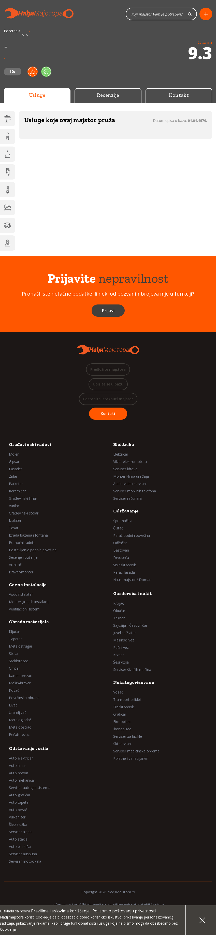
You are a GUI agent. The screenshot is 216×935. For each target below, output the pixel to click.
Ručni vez (121, 647)
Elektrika (123, 444)
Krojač (118, 603)
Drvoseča (121, 557)
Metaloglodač (20, 720)
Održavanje (126, 511)
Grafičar (119, 714)
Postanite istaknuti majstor (108, 399)
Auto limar (17, 765)
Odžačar (120, 543)
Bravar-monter (21, 572)
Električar (120, 454)
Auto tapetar (19, 802)
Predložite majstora (108, 369)
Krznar (118, 655)
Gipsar (14, 461)
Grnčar (14, 668)
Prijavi (108, 311)
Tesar (13, 528)
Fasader (15, 469)
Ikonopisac (122, 729)
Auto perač (18, 810)
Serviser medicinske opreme (136, 751)
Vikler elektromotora (130, 461)
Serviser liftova (125, 469)
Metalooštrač (20, 727)
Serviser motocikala (25, 861)
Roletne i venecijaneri (130, 758)
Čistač (118, 528)
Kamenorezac (20, 675)
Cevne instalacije (28, 585)
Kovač (14, 690)
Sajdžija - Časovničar (130, 625)
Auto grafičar (19, 795)
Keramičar (17, 491)
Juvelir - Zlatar (124, 633)
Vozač (118, 692)
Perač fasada (124, 572)
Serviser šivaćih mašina (132, 669)
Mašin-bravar (20, 683)
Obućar (119, 610)
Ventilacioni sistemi (24, 609)
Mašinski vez (123, 640)
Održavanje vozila (28, 748)
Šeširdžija (121, 662)
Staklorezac (18, 661)
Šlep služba (18, 824)
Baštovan (121, 550)
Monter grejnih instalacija (30, 602)
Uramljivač (17, 712)
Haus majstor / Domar (132, 579)
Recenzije (108, 95)
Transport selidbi (127, 699)
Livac (13, 705)
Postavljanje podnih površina (32, 550)
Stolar (14, 653)
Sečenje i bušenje (23, 557)
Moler (14, 454)
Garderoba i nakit (132, 594)
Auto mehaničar (22, 780)
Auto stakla (18, 839)
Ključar (14, 631)
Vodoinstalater (21, 594)
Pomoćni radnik (22, 542)
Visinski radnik (124, 565)
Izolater (15, 520)
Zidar (13, 476)
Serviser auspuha (23, 854)
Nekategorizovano (133, 682)
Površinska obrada (24, 698)
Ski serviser (122, 743)
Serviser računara (127, 498)
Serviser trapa (20, 832)
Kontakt (179, 95)
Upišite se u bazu (108, 384)
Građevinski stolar (23, 513)
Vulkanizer (17, 817)
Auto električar (21, 758)
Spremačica (122, 521)
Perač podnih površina (131, 535)
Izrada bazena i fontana (28, 535)
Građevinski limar (23, 498)
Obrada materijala (29, 622)
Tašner (119, 618)
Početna (11, 31)
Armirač (15, 564)
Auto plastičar (20, 846)
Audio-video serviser (130, 483)
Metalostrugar (20, 646)
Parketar (16, 483)
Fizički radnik (123, 707)
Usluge (37, 95)
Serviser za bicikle (127, 736)
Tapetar (15, 639)
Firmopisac (122, 721)
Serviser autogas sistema (29, 787)
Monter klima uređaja (131, 476)
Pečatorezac (19, 734)
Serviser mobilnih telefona (134, 491)
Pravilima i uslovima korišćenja (60, 911)
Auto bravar (18, 773)
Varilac (14, 506)
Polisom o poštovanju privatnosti (124, 911)
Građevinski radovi (30, 444)
